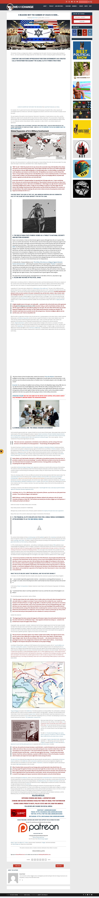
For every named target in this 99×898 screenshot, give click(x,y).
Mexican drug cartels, (24, 319)
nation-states (21, 542)
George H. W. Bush (54, 744)
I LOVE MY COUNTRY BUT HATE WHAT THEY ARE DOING (29, 108)
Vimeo (58, 108)
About (44, 7)
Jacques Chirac (32, 715)
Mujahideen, (20, 327)
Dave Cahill (27, 896)
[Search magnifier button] (91, 2)
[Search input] (83, 2)
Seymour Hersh (24, 299)
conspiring (53, 538)
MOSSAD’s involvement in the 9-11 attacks (31, 483)
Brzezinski (15, 386)
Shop (90, 7)
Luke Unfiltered (59, 7)
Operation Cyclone (17, 397)
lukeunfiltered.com (20, 856)
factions (53, 265)
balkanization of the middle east (40, 290)
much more (45, 483)
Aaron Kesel (35, 19)
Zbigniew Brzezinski (19, 324)
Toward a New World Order (53, 741)
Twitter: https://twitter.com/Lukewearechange (46, 815)
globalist (42, 538)
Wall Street (61, 780)
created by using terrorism (27, 449)
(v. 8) (47, 726)
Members (74, 7)
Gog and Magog (14, 712)
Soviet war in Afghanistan (35, 329)
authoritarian (29, 540)
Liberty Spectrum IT (42, 896)
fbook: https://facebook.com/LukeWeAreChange (46, 813)
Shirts (86, 7)
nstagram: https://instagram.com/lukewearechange (46, 818)
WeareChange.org (16, 845)
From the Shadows (49, 378)
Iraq (26, 717)
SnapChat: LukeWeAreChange (46, 811)
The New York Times (15, 761)
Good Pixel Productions (50, 108)
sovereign (16, 542)
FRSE (54, 546)
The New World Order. (36, 521)
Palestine (54, 450)
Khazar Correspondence (22, 587)
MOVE (13, 248)
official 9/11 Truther (24, 844)
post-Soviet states (45, 745)
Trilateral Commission (54, 782)
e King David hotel (21, 455)
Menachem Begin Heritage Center (25, 468)
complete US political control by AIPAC (40, 478)
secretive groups (32, 538)
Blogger (43, 844)
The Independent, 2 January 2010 (33, 718)
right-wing (18, 765)
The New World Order (47, 779)
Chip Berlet (39, 764)
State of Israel (25, 452)
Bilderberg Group (42, 782)
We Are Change (14, 896)
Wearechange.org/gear (43, 840)
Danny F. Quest (14, 844)
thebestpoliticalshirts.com (44, 856)
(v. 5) (64, 723)
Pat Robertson (24, 779)
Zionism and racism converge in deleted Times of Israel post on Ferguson (38, 802)
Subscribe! (68, 7)
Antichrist (29, 785)
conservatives (34, 762)
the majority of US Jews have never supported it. (53, 512)
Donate (81, 7)
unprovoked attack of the (16, 478)
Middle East (29, 712)
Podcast (51, 7)
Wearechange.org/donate (38, 838)
